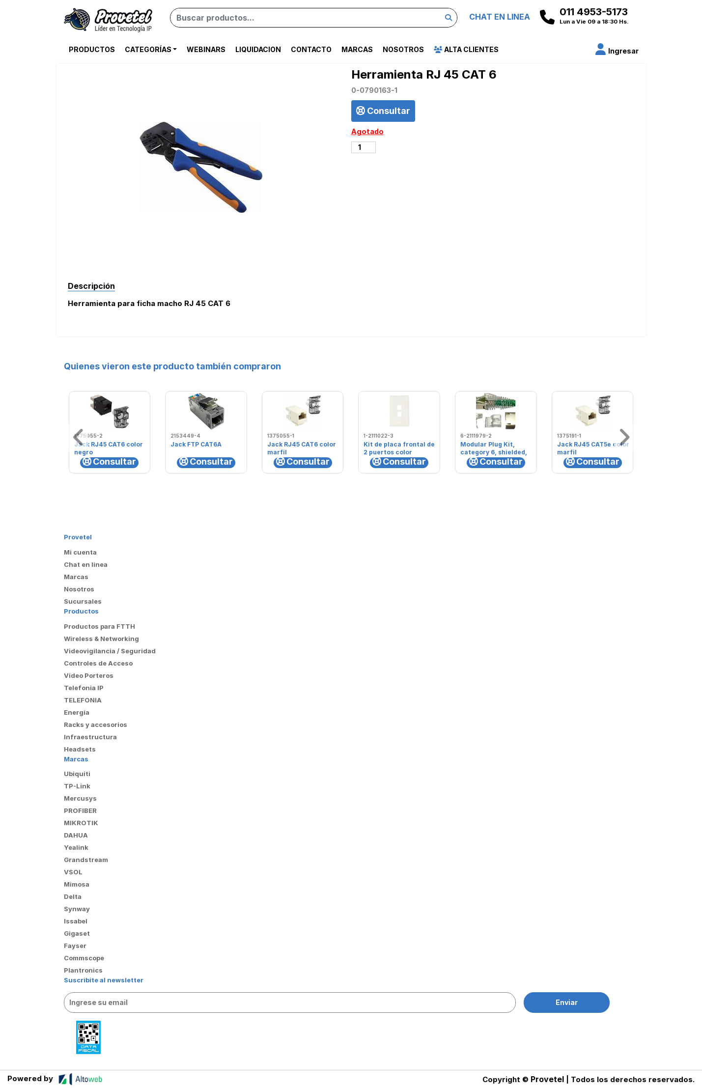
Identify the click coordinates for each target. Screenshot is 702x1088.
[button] (617, 51)
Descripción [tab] (91, 286)
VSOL (73, 872)
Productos (92, 49)
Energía (76, 712)
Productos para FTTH (99, 626)
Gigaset (77, 933)
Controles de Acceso (98, 663)
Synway (77, 909)
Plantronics (83, 970)
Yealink (76, 847)
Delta (73, 896)
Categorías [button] (148, 49)
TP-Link (77, 786)
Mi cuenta (80, 552)
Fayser (75, 945)
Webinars (206, 49)
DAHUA (76, 835)
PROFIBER (80, 810)
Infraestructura (90, 737)
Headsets (80, 749)
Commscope (84, 958)
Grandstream (86, 860)
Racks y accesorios (95, 724)
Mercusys (80, 798)
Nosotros (403, 49)
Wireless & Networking (101, 638)
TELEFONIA (83, 700)
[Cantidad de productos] (363, 147)
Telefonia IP (84, 688)
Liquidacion (258, 49)
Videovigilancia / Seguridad (110, 651)
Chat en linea (86, 564)
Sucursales (83, 601)
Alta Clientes (466, 49)
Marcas (357, 49)
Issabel (75, 921)
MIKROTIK (81, 823)
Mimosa (76, 884)
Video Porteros (88, 675)
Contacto (311, 49)
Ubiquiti (77, 774)
